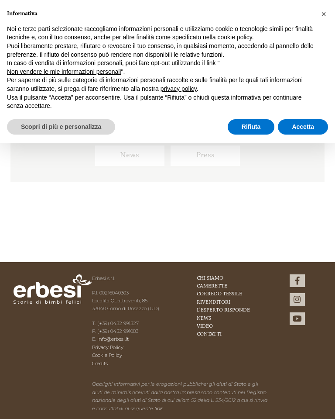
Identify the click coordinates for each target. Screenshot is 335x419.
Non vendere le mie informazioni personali (64, 71)
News (129, 155)
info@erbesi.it (113, 339)
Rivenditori (213, 302)
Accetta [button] (303, 126)
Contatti (209, 334)
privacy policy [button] (179, 88)
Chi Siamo (210, 278)
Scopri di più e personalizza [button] (61, 126)
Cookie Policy (107, 355)
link (158, 408)
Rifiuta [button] (251, 126)
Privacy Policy (107, 347)
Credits (100, 363)
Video (205, 326)
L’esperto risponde (223, 310)
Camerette (212, 286)
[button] (324, 14)
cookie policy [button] (235, 37)
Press (205, 155)
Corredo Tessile (219, 294)
